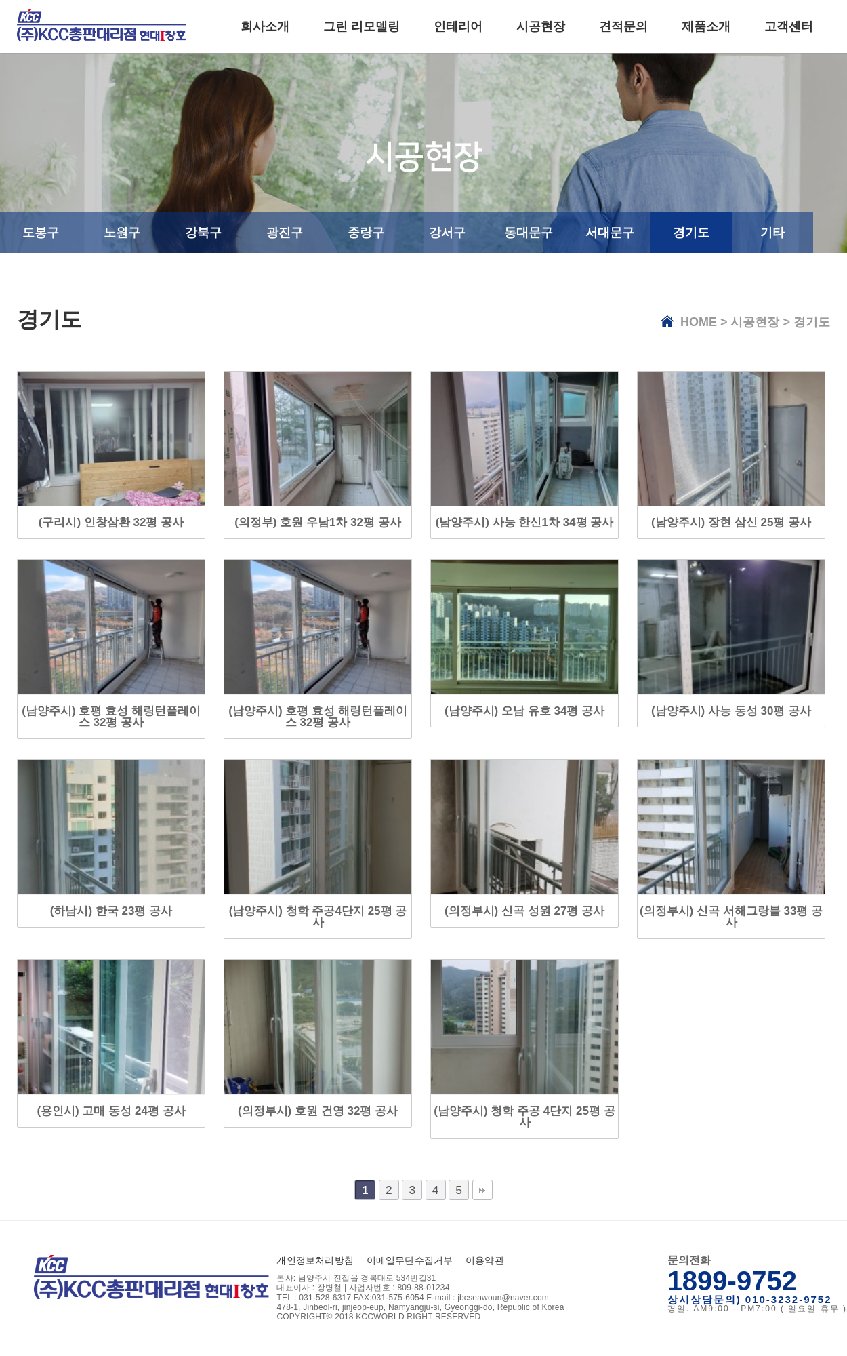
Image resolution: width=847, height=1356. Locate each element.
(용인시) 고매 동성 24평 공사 (111, 1111)
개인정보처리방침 (315, 1260)
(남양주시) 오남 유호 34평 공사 (524, 711)
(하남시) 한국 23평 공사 (111, 911)
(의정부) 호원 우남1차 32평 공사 (317, 522)
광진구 (284, 232)
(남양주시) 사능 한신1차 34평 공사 (525, 522)
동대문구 (528, 232)
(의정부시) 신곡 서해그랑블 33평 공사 (731, 916)
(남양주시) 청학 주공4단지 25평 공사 (318, 916)
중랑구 (366, 232)
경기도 (691, 232)
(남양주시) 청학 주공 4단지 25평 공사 (524, 1116)
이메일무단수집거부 (410, 1260)
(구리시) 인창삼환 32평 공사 (111, 522)
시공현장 (540, 26)
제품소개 (706, 26)
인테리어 (458, 26)
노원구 (122, 232)
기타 (772, 232)
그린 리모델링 (361, 26)
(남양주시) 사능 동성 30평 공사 (731, 711)
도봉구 (40, 232)
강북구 (203, 232)
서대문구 (609, 232)
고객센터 (788, 26)
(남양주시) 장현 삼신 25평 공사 (731, 522)
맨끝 (482, 1190)
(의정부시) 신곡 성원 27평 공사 (524, 911)
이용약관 (485, 1260)
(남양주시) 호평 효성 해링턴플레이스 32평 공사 (111, 716)
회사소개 (265, 26)
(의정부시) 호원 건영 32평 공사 (318, 1111)
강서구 (447, 232)
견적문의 (623, 26)
